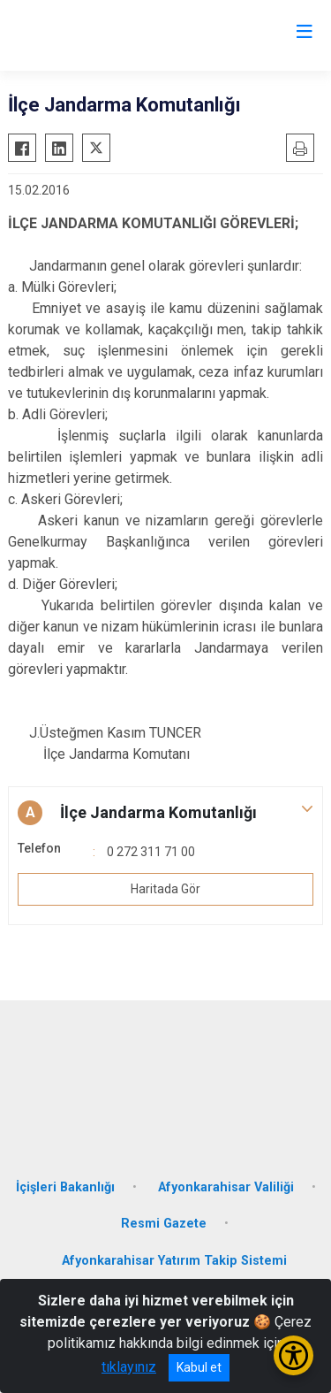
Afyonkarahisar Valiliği (226, 1187)
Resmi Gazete (164, 1223)
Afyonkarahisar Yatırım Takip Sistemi (174, 1260)
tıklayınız (129, 1367)
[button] (165, 812)
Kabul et (199, 1367)
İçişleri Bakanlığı (65, 1187)
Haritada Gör (165, 889)
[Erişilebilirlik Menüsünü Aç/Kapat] (293, 1355)
